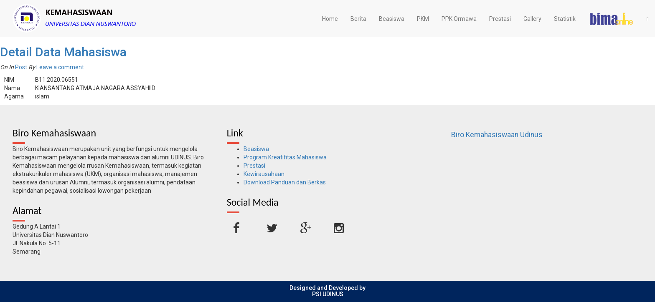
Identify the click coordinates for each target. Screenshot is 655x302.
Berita (358, 18)
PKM (423, 18)
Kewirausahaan (264, 174)
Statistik (565, 18)
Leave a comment (60, 67)
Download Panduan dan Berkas (285, 182)
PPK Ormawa (459, 18)
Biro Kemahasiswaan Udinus (497, 135)
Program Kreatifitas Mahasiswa (285, 157)
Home (330, 18)
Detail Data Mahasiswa (63, 52)
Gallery (532, 18)
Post (21, 67)
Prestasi (500, 18)
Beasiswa (391, 18)
